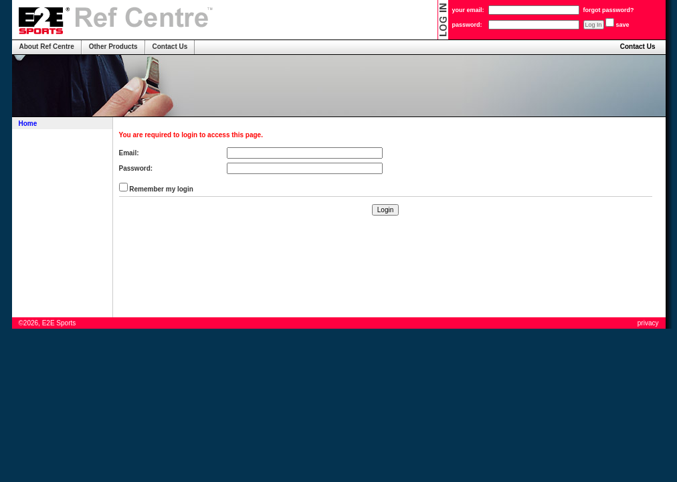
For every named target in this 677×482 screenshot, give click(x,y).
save (623, 24)
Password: (136, 168)
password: (467, 24)
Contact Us (638, 46)
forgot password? (608, 10)
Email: (129, 153)
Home (28, 123)
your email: (468, 10)
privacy (648, 323)
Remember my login (160, 189)
